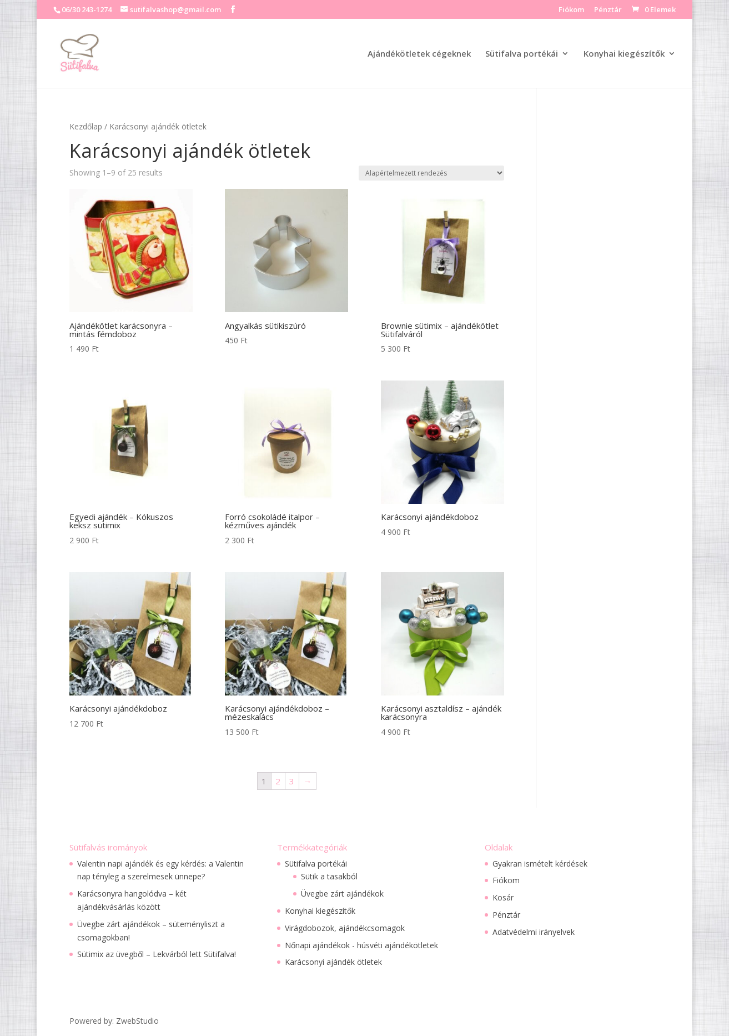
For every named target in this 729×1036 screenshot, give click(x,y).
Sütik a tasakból (329, 876)
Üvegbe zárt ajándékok (342, 893)
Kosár (503, 897)
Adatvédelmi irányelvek (533, 932)
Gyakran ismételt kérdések (539, 863)
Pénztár (608, 10)
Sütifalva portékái (521, 54)
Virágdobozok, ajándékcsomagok (345, 928)
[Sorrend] (431, 173)
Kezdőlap (85, 126)
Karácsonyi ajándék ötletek (333, 962)
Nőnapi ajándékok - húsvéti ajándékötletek (361, 945)
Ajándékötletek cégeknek (419, 54)
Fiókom (571, 10)
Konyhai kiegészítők (624, 54)
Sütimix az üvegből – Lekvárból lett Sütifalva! (156, 954)
